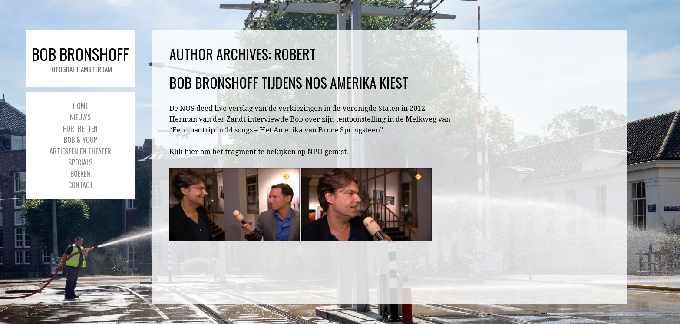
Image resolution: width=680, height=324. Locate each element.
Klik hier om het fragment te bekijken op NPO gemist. (258, 152)
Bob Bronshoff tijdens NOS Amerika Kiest (288, 82)
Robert (295, 53)
